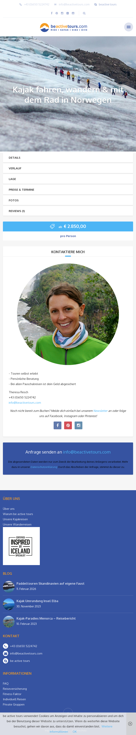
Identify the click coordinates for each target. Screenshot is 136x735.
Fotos (14, 200)
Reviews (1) (17, 211)
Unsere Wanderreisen (17, 524)
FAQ (6, 683)
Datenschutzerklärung (44, 466)
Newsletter (100, 411)
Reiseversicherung (15, 689)
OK (75, 731)
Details (14, 157)
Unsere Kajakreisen (15, 519)
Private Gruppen (13, 704)
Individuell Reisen (14, 699)
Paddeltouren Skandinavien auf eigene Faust (51, 583)
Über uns (9, 509)
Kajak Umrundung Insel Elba (37, 601)
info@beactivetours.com (74, 4)
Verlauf (15, 168)
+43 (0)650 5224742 (36, 4)
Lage (12, 179)
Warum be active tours (18, 514)
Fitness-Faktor (12, 694)
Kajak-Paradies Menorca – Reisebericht (46, 618)
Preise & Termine (21, 189)
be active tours (20, 661)
